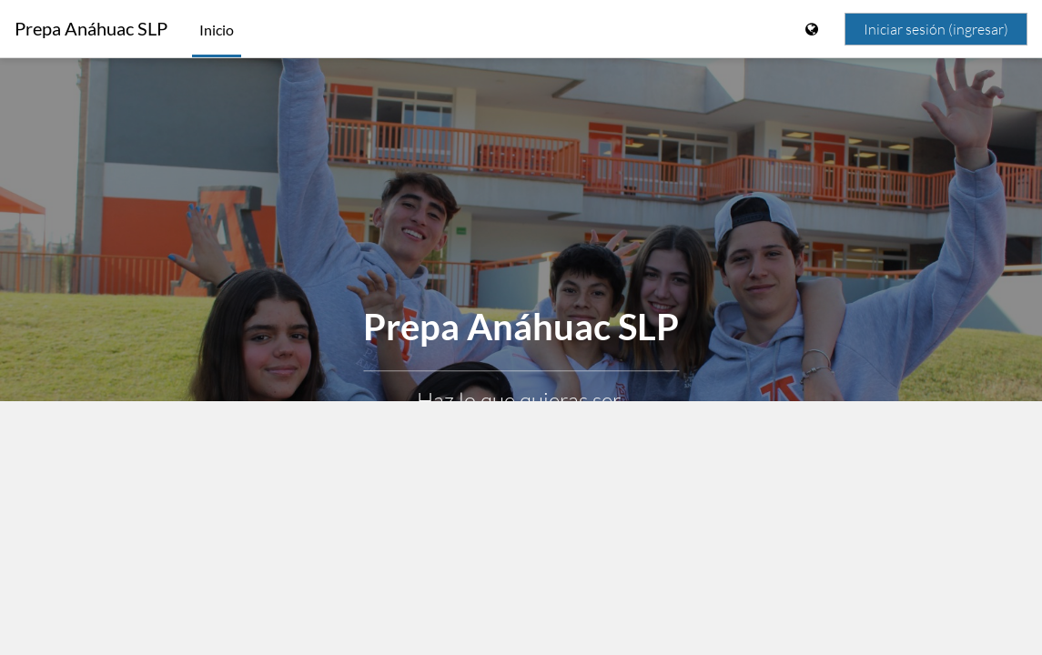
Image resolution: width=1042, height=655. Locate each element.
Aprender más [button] (521, 447)
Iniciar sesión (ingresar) (936, 29)
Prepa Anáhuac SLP (91, 28)
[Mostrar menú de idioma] (813, 29)
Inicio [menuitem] (216, 29)
